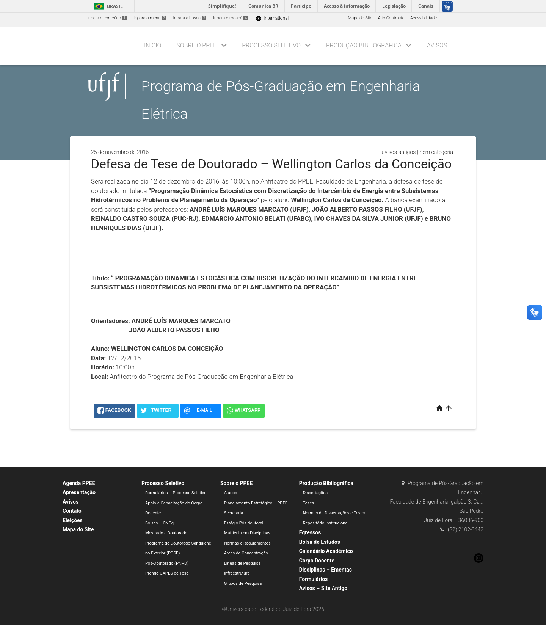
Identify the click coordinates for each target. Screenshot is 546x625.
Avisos (437, 45)
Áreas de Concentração (246, 553)
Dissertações (315, 492)
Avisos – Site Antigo (323, 588)
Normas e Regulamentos (247, 543)
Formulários (313, 579)
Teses (308, 503)
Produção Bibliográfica (364, 45)
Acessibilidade (423, 18)
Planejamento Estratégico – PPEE (255, 503)
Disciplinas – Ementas (325, 570)
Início (152, 45)
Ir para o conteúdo (107, 18)
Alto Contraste (391, 18)
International (272, 18)
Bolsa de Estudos (319, 542)
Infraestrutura (237, 573)
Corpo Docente (316, 560)
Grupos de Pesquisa (243, 583)
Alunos (230, 492)
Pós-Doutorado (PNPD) (166, 563)
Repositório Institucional (326, 523)
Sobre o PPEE (196, 45)
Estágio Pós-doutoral (243, 523)
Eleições (73, 520)
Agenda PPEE (79, 483)
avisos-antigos (399, 152)
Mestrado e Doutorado (166, 533)
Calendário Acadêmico (326, 551)
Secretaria (233, 512)
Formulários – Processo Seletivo (176, 492)
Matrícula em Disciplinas (247, 533)
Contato (72, 511)
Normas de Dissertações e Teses (334, 512)
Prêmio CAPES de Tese (166, 573)
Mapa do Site (360, 18)
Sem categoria (436, 152)
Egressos (310, 532)
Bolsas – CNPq (159, 523)
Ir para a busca (189, 18)
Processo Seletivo (271, 45)
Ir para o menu (149, 18)
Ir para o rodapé (230, 18)
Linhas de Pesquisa (242, 563)
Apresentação (79, 492)
